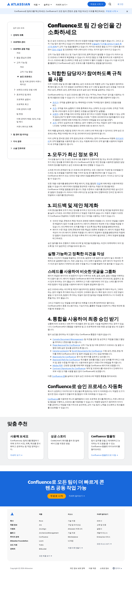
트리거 (55, 102)
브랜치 (55, 114)
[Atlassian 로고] (18, 4)
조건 (54, 108)
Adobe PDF (58, 365)
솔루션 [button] (48, 4)
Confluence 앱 (58, 376)
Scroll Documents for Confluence (87, 351)
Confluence (53, 399)
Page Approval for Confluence (66, 345)
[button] (61, 4)
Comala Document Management (68, 339)
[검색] (116, 4)
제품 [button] (37, 4)
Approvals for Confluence (64, 356)
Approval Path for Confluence (66, 359)
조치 (54, 122)
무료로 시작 (104, 4)
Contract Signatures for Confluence (69, 368)
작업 (98, 183)
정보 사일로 (57, 49)
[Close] (127, 11)
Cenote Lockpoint (61, 351)
